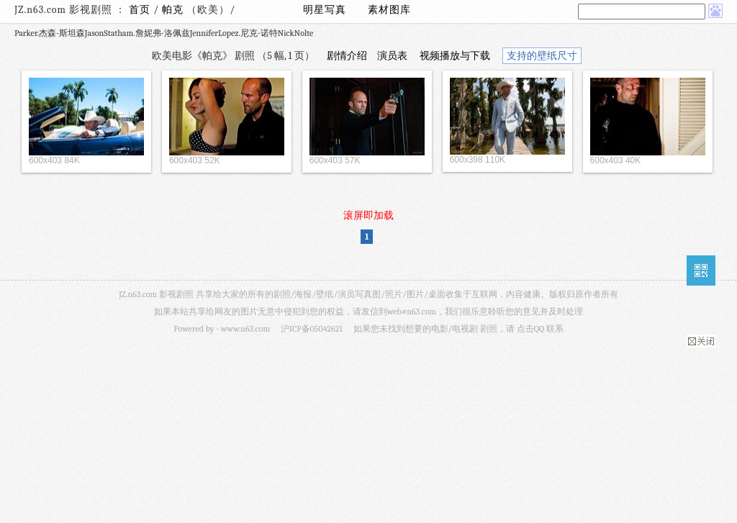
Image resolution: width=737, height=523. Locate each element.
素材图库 (389, 10)
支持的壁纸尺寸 (542, 56)
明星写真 (324, 10)
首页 (139, 10)
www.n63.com (245, 329)
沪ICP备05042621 (312, 329)
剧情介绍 (347, 56)
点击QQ (530, 329)
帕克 (174, 10)
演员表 (392, 56)
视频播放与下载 (455, 56)
